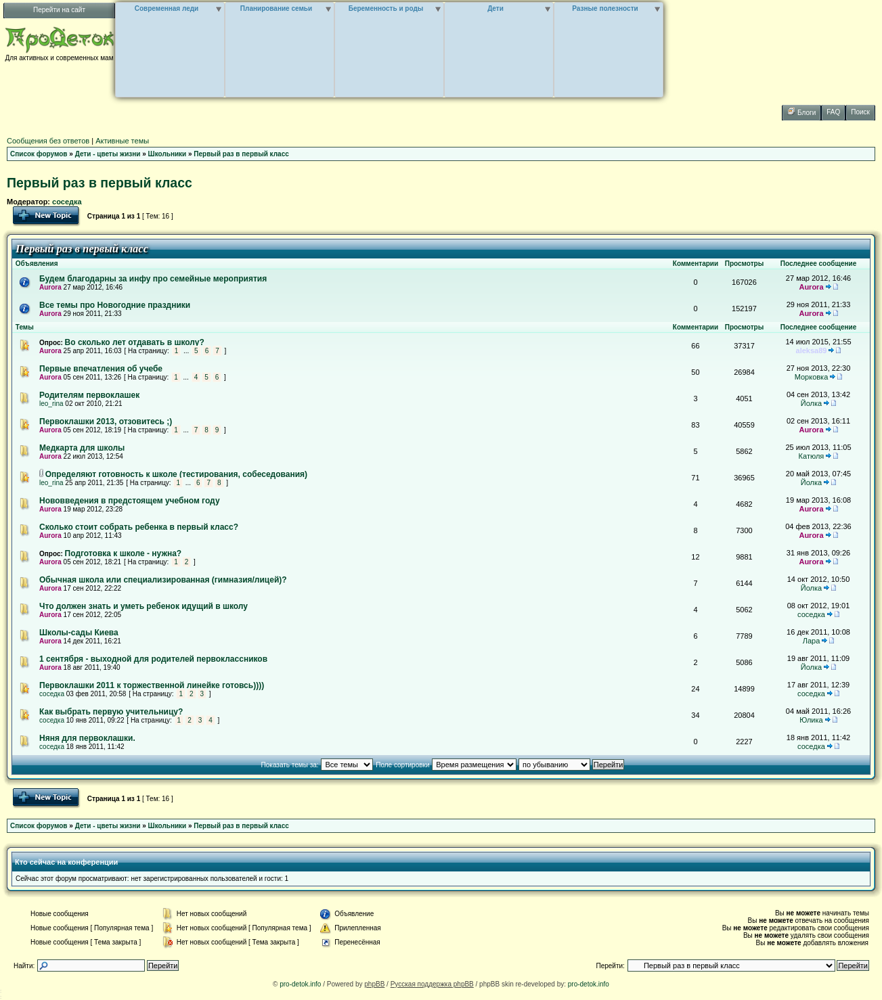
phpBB (374, 984)
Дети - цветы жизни (108, 154)
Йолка (811, 403)
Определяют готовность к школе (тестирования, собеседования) (176, 474)
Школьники (167, 154)
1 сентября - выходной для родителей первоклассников (153, 659)
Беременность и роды (386, 8)
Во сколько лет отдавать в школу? (134, 342)
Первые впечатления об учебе (100, 368)
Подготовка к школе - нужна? (123, 553)
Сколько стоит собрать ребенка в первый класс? (138, 527)
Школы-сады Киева (78, 632)
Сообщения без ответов (48, 141)
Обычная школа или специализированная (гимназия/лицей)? (163, 580)
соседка (67, 202)
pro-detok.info (300, 984)
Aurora (50, 287)
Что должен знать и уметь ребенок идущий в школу (143, 606)
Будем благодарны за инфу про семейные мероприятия (153, 278)
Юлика (810, 720)
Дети (495, 8)
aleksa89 (811, 350)
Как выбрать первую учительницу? (111, 712)
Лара (811, 641)
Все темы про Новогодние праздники (114, 305)
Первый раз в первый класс (241, 154)
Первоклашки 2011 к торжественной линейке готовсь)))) (151, 685)
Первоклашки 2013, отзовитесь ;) (105, 421)
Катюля (811, 456)
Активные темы (122, 141)
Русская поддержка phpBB (432, 984)
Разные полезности (605, 8)
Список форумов (39, 154)
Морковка (812, 377)
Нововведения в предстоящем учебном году (129, 500)
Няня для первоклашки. (87, 738)
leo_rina (51, 403)
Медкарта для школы (82, 448)
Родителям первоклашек (89, 395)
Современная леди (167, 8)
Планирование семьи (276, 8)
